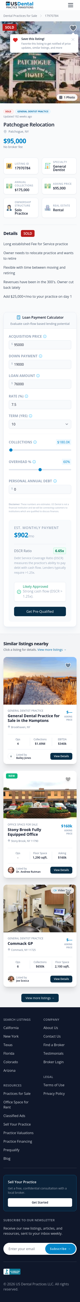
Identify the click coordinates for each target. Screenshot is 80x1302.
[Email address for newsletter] (40, 1249)
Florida (8, 1053)
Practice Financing (17, 1141)
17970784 (51, 16)
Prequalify (11, 1150)
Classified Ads (14, 1115)
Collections (20, 442)
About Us (51, 1027)
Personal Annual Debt (30, 481)
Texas (8, 1044)
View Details (61, 756)
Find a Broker (54, 1044)
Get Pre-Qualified (40, 611)
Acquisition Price (25, 336)
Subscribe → (60, 1249)
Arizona (9, 1070)
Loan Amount (22, 375)
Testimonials (54, 1053)
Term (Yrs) (18, 415)
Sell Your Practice (17, 1124)
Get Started (40, 1202)
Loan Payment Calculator (43, 317)
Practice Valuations (18, 1132)
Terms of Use (54, 1085)
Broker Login (54, 1062)
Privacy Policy (54, 1093)
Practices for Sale (17, 1093)
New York (11, 1036)
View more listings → (52, 650)
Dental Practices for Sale (20, 16)
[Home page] (19, 5)
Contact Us (52, 1036)
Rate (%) (16, 396)
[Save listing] (73, 28)
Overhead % (20, 461)
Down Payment (23, 356)
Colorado (10, 1062)
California (11, 1027)
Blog (6, 1158)
